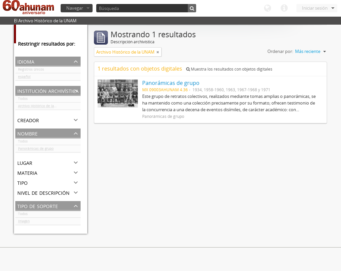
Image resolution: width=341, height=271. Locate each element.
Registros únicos (31, 70)
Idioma (267, 8)
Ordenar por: (280, 51)
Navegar (74, 8)
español (24, 78)
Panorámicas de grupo (36, 149)
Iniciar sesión (315, 8)
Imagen (24, 222)
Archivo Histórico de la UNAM (41, 107)
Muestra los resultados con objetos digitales (229, 69)
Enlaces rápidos (284, 8)
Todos (23, 100)
